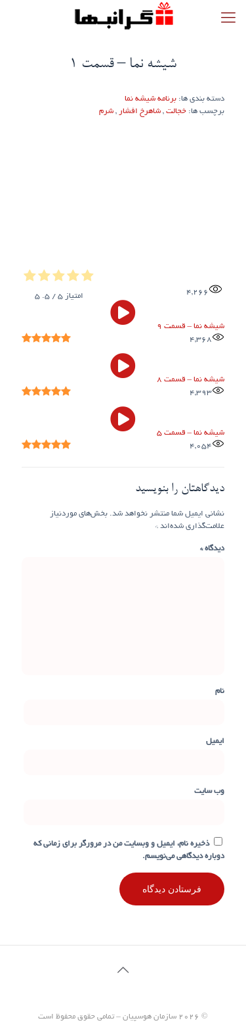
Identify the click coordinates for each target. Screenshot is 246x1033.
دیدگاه (212, 548)
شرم (106, 111)
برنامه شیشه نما (150, 99)
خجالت (176, 111)
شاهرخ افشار (140, 111)
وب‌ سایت (209, 791)
